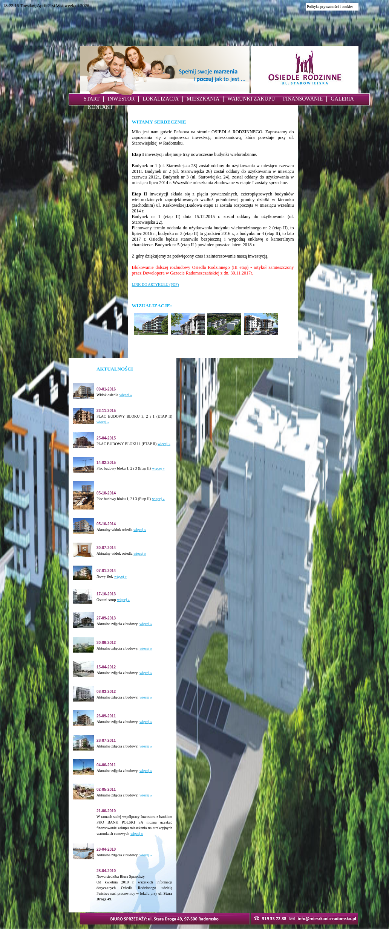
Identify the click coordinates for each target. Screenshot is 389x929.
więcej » (125, 395)
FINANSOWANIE (303, 99)
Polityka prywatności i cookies (330, 7)
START (92, 99)
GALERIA (342, 99)
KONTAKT (100, 107)
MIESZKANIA (203, 99)
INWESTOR (121, 99)
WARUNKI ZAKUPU (251, 99)
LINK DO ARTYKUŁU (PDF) (155, 284)
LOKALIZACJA (160, 99)
